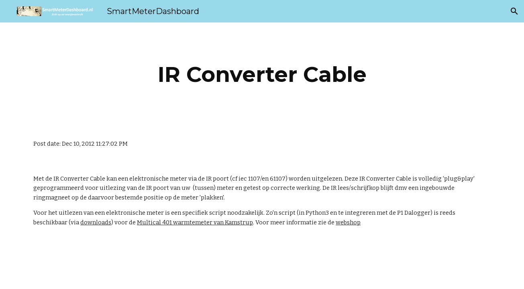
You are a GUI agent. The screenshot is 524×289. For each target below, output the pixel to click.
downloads (95, 222)
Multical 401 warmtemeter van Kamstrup (195, 222)
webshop (348, 222)
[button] (514, 11)
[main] (261, 74)
